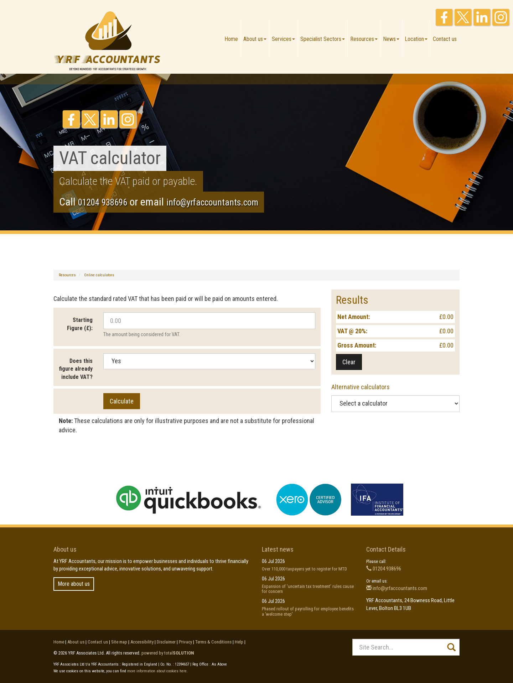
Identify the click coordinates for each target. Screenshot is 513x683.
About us (254, 39)
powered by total (167, 653)
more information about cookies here (157, 671)
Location (416, 39)
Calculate (122, 401)
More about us (74, 583)
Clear (349, 362)
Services (283, 39)
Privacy (185, 642)
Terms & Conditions (213, 642)
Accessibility (142, 642)
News (391, 39)
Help (239, 642)
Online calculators (99, 275)
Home (231, 39)
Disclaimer (166, 642)
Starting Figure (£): (80, 324)
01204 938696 (102, 202)
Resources (364, 39)
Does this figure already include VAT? (76, 369)
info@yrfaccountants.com (212, 202)
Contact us (445, 39)
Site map (119, 642)
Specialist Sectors (322, 39)
